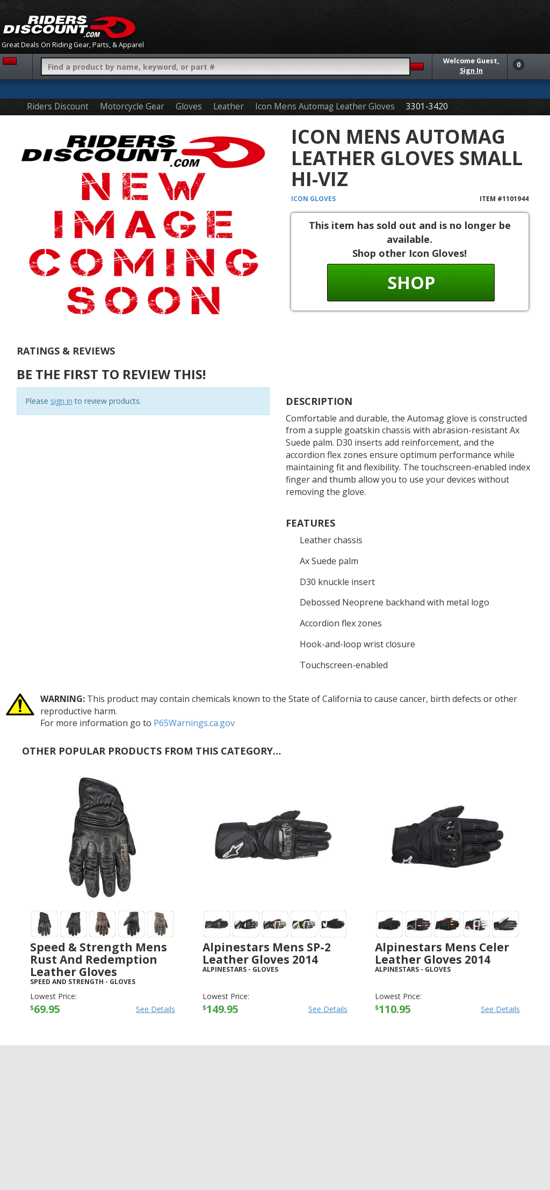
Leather (228, 106)
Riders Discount (58, 106)
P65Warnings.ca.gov (194, 723)
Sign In (471, 70)
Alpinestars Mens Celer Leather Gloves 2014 (442, 953)
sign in (61, 401)
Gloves (189, 106)
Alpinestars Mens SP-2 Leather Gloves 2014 (266, 953)
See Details (155, 1009)
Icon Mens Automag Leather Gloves (325, 106)
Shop (411, 282)
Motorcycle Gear (132, 106)
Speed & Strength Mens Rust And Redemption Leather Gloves (98, 959)
